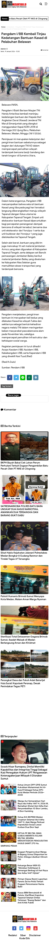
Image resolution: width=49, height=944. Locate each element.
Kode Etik (24, 938)
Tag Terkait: (7, 386)
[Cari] (41, 4)
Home (3, 27)
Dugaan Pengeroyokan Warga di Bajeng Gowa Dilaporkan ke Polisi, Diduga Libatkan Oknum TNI (32, 856)
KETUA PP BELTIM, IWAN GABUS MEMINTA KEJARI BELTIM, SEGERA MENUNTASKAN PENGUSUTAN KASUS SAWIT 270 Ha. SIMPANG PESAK (24, 839)
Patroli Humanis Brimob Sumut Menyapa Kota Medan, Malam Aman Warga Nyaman (23, 598)
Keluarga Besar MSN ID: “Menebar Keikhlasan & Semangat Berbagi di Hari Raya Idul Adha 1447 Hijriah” (33, 869)
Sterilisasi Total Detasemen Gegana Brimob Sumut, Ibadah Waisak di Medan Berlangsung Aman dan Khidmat (24, 639)
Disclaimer (35, 935)
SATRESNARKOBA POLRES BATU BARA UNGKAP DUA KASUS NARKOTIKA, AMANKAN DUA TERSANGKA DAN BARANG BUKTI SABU (22, 511)
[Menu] (47, 4)
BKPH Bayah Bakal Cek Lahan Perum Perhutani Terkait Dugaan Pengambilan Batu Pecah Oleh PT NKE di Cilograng (24, 465)
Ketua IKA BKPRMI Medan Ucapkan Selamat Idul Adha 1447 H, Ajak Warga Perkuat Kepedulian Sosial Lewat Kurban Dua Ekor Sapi (31, 822)
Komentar (44, 50)
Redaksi (12, 935)
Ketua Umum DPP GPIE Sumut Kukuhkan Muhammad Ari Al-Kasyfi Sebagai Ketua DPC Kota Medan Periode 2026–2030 (32, 790)
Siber (23, 935)
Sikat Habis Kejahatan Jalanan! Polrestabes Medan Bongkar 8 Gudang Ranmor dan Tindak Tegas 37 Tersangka (24, 555)
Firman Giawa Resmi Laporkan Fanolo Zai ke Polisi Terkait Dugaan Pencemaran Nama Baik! (32, 883)
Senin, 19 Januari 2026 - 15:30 (10, 51)
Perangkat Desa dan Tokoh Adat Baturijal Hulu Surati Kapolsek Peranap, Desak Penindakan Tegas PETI (23, 683)
